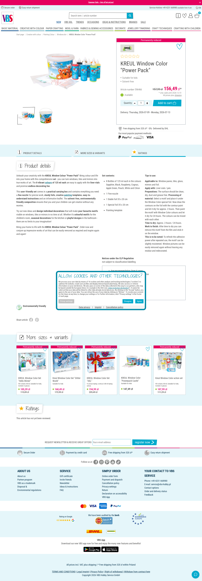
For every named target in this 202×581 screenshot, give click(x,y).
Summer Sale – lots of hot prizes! (101, 2)
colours (48, 182)
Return (105, 490)
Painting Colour (48, 34)
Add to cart (167, 103)
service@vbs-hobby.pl (161, 484)
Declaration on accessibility (114, 493)
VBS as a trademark (26, 483)
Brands (133, 22)
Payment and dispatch (112, 479)
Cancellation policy (110, 483)
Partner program (24, 479)
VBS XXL (68, 22)
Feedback (148, 494)
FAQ (62, 490)
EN (198, 8)
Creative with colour (33, 34)
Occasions (93, 22)
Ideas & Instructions (114, 22)
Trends (80, 22)
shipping (178, 95)
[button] (19, 71)
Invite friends (66, 479)
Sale (143, 22)
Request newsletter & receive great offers (68, 442)
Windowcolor (62, 34)
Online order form (110, 476)
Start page (20, 34)
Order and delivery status (155, 491)
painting (68, 195)
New (58, 22)
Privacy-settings (109, 486)
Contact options (151, 487)
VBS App (106, 497)
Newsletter (64, 483)
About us (21, 476)
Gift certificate (66, 476)
